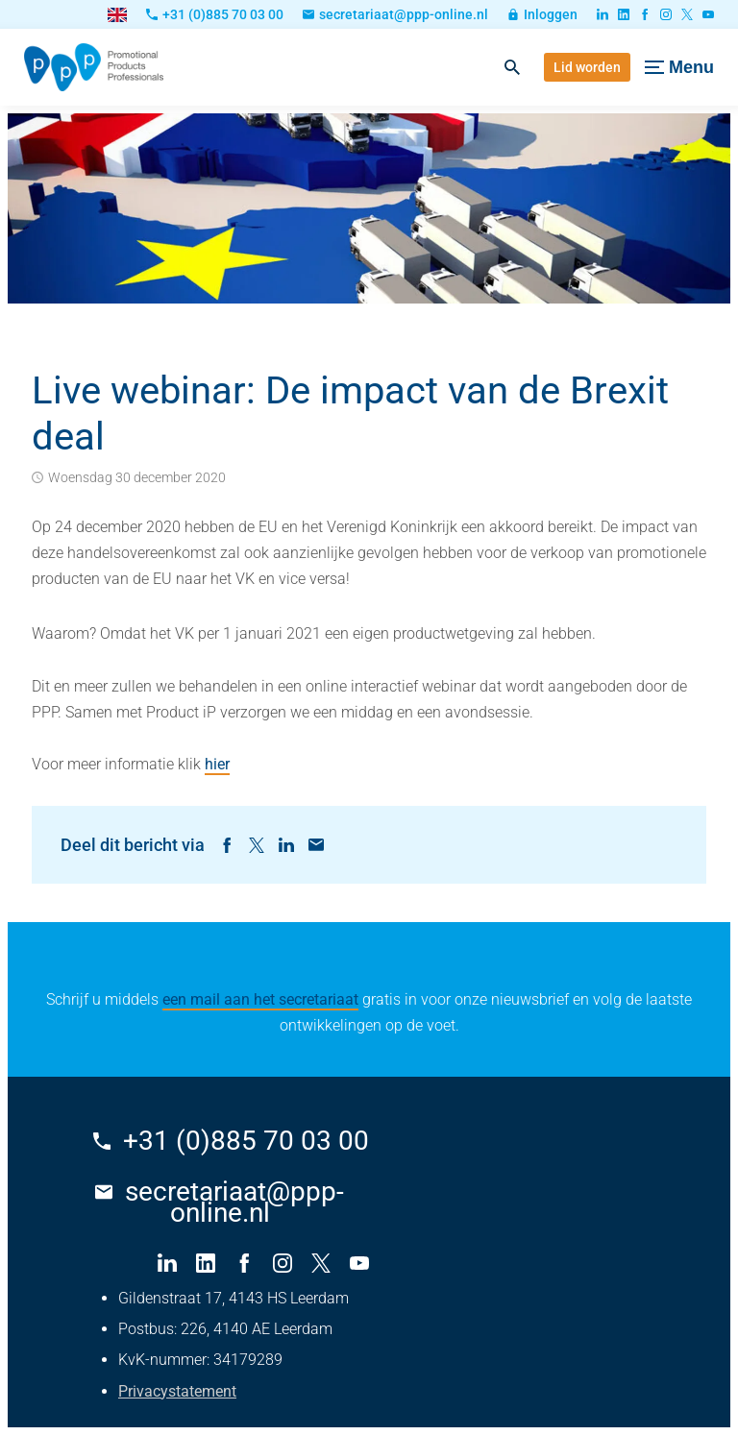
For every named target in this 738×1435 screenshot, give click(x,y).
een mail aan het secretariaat (260, 999)
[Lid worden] (587, 67)
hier (217, 764)
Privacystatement (177, 1391)
